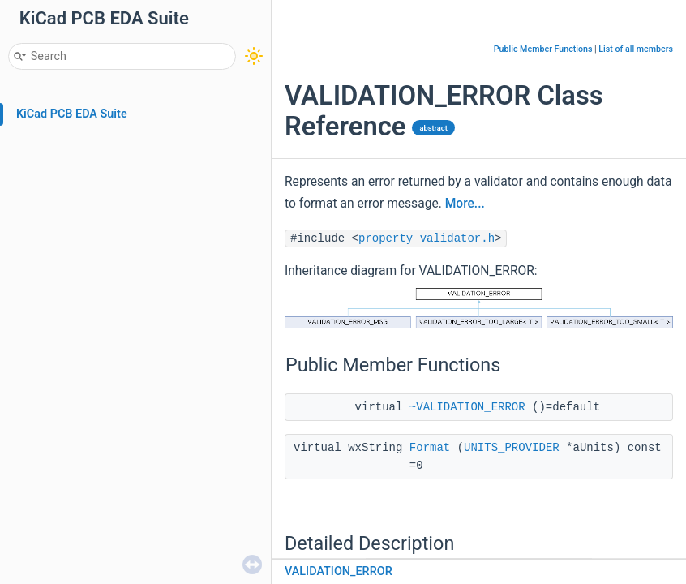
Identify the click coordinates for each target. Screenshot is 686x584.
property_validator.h (426, 238)
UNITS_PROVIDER (512, 447)
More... (465, 203)
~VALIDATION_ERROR (467, 407)
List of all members (635, 49)
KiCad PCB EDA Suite (71, 114)
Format (429, 447)
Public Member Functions (543, 49)
